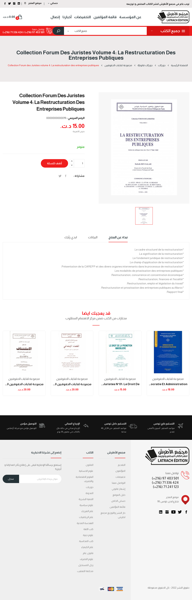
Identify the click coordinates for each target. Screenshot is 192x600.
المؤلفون (120, 470)
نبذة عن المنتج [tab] (118, 237)
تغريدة (60, 176)
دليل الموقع (119, 494)
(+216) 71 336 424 (165, 482)
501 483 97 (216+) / (33, 32)
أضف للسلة (54, 163)
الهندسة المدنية (85, 523)
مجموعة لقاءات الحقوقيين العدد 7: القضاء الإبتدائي (72, 384)
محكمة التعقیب (85, 571)
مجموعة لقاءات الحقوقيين (24, 379)
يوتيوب (173, 512)
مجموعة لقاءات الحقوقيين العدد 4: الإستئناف (24, 384)
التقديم (121, 464)
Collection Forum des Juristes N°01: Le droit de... (120, 384)
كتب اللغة (88, 529)
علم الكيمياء (87, 547)
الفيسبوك (186, 512)
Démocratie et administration (168, 384)
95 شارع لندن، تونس (168, 501)
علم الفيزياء (87, 511)
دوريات (89, 487)
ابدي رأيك (70, 237)
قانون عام (88, 553)
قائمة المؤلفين (117, 506)
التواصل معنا (118, 482)
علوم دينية (88, 535)
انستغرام (167, 512)
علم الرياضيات (86, 517)
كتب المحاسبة (86, 541)
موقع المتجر (33, 3)
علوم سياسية (86, 505)
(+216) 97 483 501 (165, 478)
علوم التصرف (86, 559)
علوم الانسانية (86, 470)
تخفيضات (120, 476)
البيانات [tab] (92, 237)
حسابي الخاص (118, 500)
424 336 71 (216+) (13, 32)
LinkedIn (161, 512)
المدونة (89, 493)
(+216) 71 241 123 (166, 487)
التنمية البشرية (86, 499)
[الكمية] (79, 163)
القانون (89, 464)
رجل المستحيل (85, 565)
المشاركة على (65, 176)
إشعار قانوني (118, 488)
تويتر (180, 512)
